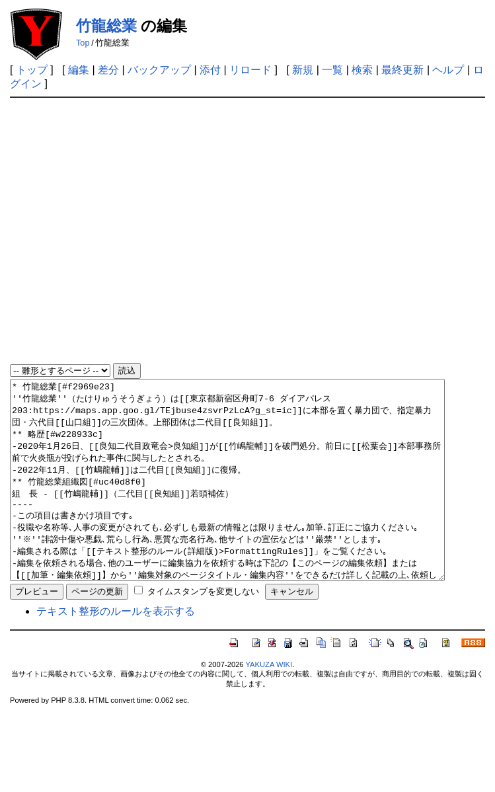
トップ (32, 69)
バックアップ (159, 69)
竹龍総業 (106, 25)
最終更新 (402, 69)
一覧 (332, 69)
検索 (362, 69)
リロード (250, 69)
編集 (78, 69)
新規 (302, 69)
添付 (210, 69)
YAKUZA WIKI (268, 704)
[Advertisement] (131, 231)
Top (83, 43)
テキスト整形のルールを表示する (115, 650)
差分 (108, 69)
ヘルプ (448, 69)
